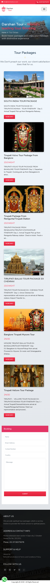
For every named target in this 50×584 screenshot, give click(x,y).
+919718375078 (43, 2)
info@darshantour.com (10, 2)
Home (4, 32)
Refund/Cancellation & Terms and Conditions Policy (22, 557)
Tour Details (13, 32)
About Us (6, 554)
